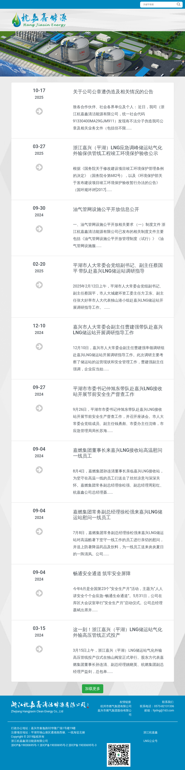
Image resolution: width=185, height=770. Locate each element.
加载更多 (92, 688)
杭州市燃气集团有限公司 (116, 706)
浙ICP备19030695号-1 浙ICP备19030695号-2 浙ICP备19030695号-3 (54, 745)
